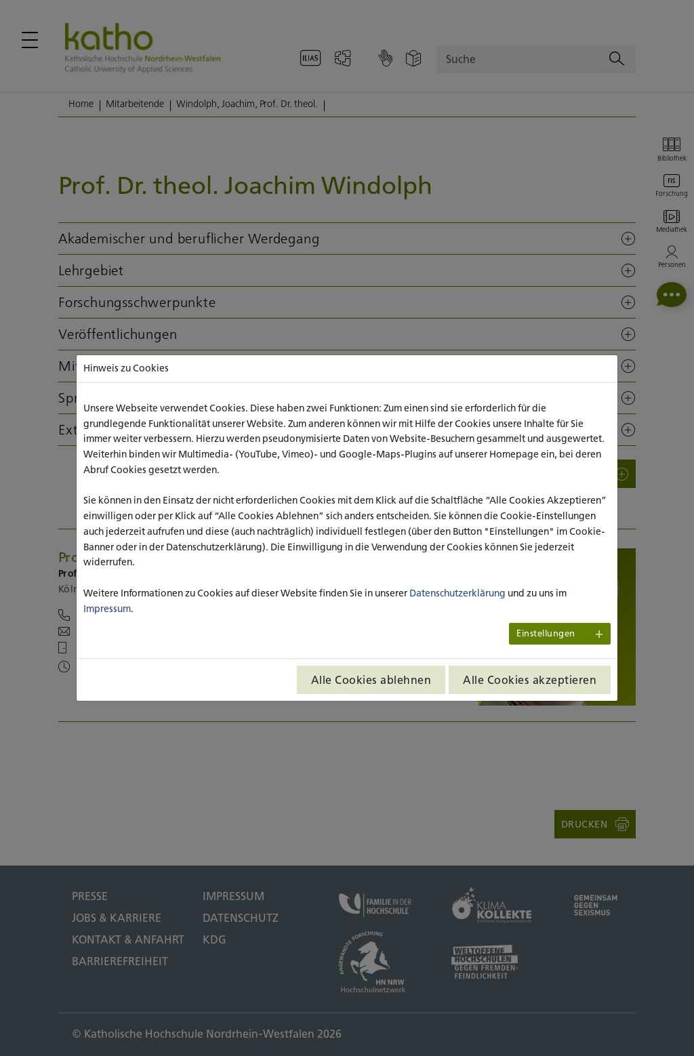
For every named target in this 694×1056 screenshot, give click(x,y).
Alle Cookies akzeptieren (529, 680)
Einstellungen (545, 633)
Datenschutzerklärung (457, 593)
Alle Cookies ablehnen (371, 680)
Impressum (107, 609)
